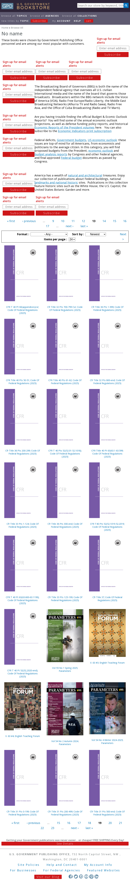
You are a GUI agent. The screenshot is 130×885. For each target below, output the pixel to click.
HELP (77, 20)
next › (69, 226)
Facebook (71, 877)
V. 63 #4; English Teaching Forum (22, 736)
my (61, 20)
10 (62, 221)
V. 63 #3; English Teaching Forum (107, 662)
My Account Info (98, 865)
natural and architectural (85, 175)
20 (110, 823)
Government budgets (71, 140)
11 (73, 221)
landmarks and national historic (56, 182)
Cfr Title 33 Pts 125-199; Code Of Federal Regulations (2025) (65, 599)
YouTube (86, 877)
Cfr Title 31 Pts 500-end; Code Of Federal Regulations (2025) (107, 813)
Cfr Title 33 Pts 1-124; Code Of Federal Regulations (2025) (23, 525)
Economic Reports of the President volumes (64, 127)
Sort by (77, 234)
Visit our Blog (48, 877)
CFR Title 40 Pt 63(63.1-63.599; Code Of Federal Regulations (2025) (107, 453)
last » (84, 226)
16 (124, 221)
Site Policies (29, 865)
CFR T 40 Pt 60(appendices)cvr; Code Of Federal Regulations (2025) (22, 309)
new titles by (26, 20)
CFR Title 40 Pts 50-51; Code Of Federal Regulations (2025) (22, 382)
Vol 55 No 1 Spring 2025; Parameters (65, 669)
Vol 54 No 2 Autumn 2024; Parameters (65, 743)
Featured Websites (103, 870)
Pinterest (91, 877)
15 (114, 221)
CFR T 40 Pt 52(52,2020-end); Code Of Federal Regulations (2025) (22, 673)
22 (42, 828)
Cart (88, 20)
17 (47, 226)
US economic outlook (102, 140)
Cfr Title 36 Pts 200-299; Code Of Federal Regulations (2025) (22, 452)
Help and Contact (61, 865)
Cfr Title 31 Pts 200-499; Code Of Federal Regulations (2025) (65, 813)
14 (104, 221)
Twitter (76, 877)
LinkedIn (97, 877)
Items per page (55, 239)
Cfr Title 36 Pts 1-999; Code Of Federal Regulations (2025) (107, 308)
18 (89, 823)
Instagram (81, 877)
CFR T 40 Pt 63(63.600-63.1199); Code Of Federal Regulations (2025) (22, 600)
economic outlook (100, 150)
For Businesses (23, 870)
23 (52, 828)
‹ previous (29, 221)
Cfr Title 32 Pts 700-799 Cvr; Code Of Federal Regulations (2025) (65, 308)
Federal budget (71, 158)
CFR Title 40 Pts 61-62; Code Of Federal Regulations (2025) (64, 382)
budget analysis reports (50, 154)
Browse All (14, 15)
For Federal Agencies (61, 870)
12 (83, 221)
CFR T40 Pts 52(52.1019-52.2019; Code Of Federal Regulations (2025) (107, 526)
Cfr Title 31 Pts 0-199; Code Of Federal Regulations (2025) (23, 813)
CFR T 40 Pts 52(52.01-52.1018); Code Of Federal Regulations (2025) (65, 453)
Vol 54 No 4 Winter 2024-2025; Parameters (107, 742)
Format (22, 234)
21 (120, 823)
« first (11, 221)
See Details (65, 843)
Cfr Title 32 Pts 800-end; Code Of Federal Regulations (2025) (107, 382)
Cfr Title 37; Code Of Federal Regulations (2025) (107, 599)
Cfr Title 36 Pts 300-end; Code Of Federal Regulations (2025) (65, 525)
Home (4, 27)
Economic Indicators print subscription (84, 131)
